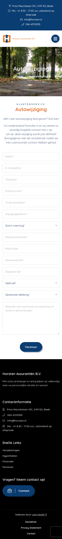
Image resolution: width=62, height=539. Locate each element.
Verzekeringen (11, 450)
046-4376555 (31, 24)
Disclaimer (31, 521)
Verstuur (31, 347)
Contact (18, 491)
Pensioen (7, 467)
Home (19, 76)
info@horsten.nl (31, 19)
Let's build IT (39, 514)
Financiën (8, 461)
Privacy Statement (31, 527)
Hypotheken (9, 455)
